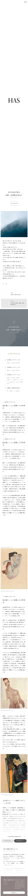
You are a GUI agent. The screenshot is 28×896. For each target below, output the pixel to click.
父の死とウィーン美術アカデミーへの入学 (14, 379)
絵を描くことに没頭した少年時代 (12, 362)
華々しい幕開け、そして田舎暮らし (13, 390)
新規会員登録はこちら (20, 840)
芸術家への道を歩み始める (12, 388)
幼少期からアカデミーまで (12, 360)
